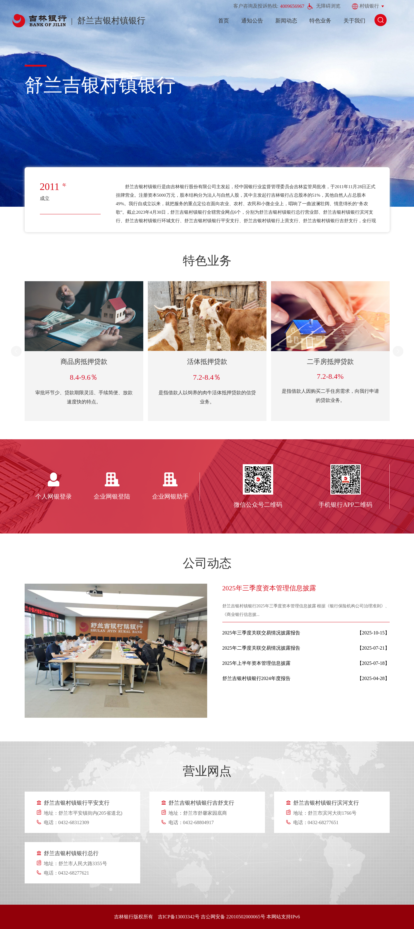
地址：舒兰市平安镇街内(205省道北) (83, 813)
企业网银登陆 (112, 496)
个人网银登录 (53, 496)
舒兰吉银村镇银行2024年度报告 (256, 678)
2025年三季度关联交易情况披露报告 (261, 632)
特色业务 (320, 21)
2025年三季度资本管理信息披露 (269, 588)
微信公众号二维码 (258, 504)
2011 (50, 186)
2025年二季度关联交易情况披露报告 (261, 648)
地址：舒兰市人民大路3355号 (75, 863)
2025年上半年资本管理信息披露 (256, 663)
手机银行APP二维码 (345, 504)
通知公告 (252, 21)
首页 (223, 21)
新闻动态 (286, 21)
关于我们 (354, 21)
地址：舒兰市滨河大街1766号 (325, 813)
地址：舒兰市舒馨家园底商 (198, 813)
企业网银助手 (170, 496)
